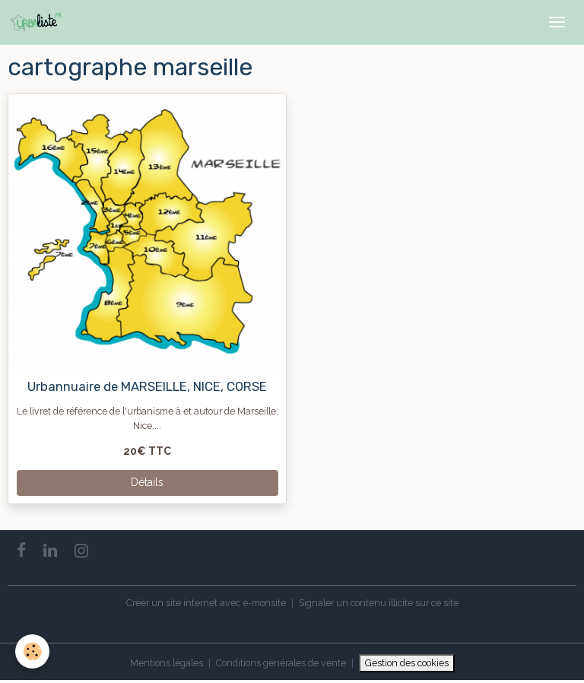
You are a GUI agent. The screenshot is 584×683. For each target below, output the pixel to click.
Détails (147, 482)
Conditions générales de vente (281, 663)
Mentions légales (166, 663)
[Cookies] (32, 651)
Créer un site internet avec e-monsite (206, 602)
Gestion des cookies (407, 663)
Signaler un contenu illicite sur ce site (379, 602)
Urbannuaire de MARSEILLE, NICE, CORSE (147, 386)
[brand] (39, 22)
